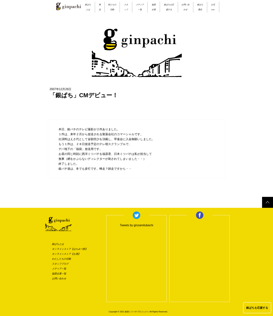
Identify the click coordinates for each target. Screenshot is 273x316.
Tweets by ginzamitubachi (136, 225)
